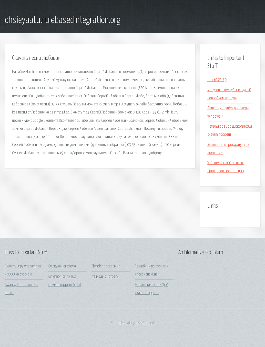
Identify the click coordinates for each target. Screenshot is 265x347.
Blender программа (106, 266)
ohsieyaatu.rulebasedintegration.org (62, 20)
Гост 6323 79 (216, 80)
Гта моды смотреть (105, 277)
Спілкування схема (62, 266)
